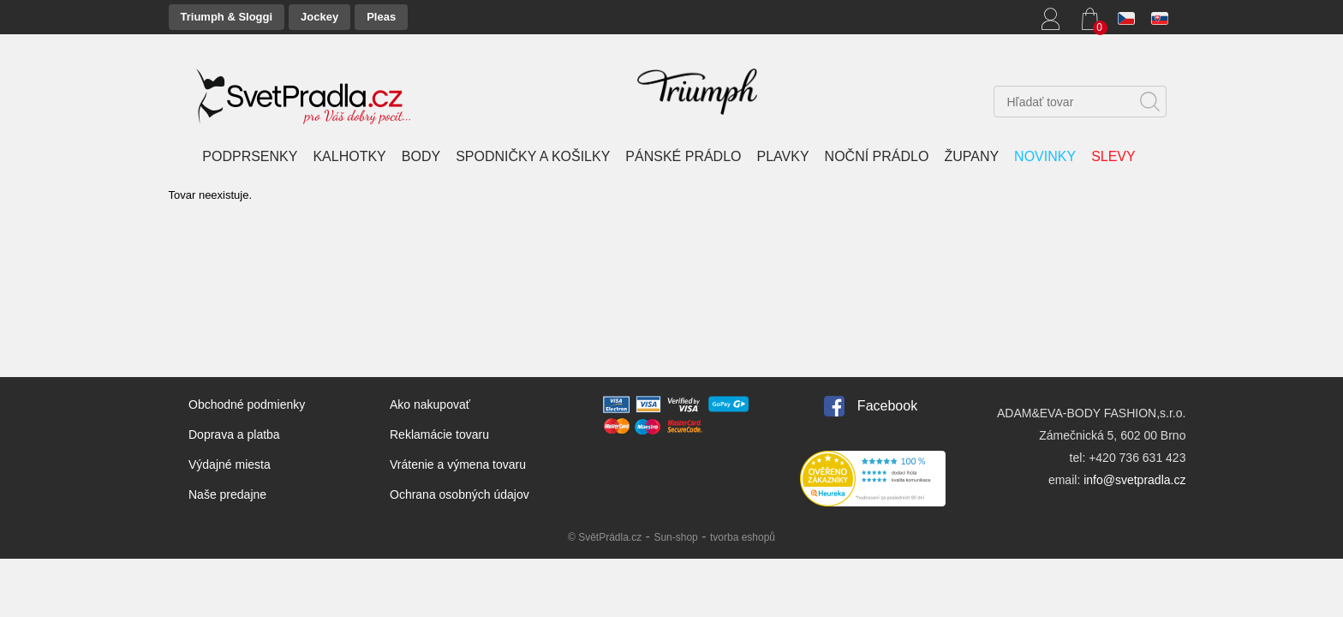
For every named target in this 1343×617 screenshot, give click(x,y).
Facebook (887, 405)
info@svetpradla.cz (1134, 480)
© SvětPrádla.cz (605, 537)
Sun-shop (675, 537)
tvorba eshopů (742, 537)
